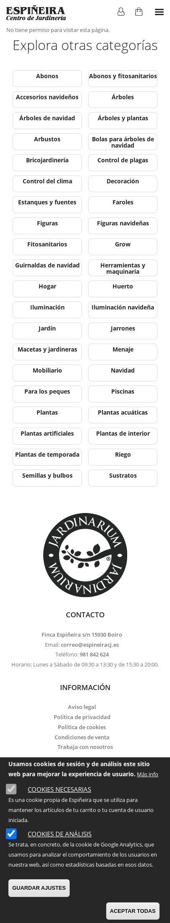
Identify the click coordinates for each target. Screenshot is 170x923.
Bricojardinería (47, 160)
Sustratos (123, 475)
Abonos (47, 76)
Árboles (123, 97)
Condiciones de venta (82, 737)
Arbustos (47, 139)
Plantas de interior (123, 433)
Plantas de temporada (47, 454)
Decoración (123, 181)
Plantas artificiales (47, 433)
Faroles (122, 202)
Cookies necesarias (59, 789)
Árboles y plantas (123, 118)
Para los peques (47, 391)
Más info (147, 774)
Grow (123, 244)
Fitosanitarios (47, 244)
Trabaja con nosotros (85, 747)
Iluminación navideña (123, 307)
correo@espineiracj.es (90, 644)
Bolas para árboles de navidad (123, 142)
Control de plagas (122, 160)
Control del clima (47, 181)
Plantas (47, 412)
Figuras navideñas (123, 223)
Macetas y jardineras (47, 349)
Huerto (122, 286)
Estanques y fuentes (47, 202)
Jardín (47, 328)
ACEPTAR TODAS (133, 911)
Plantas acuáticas (123, 412)
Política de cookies (82, 727)
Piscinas (122, 391)
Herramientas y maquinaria (122, 268)
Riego (123, 454)
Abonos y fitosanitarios (123, 76)
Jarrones (123, 328)
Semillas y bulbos (47, 475)
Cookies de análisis (60, 834)
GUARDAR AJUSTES (39, 888)
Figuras (47, 223)
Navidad (123, 370)
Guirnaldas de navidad (47, 265)
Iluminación (47, 307)
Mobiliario (47, 370)
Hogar (47, 286)
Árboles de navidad (47, 118)
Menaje (122, 349)
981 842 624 (94, 654)
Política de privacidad (82, 717)
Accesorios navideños (47, 97)
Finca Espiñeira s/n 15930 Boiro (82, 634)
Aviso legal (82, 707)
